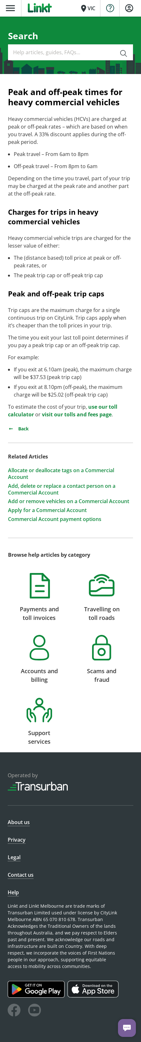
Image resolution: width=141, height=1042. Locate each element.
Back (18, 429)
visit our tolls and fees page (77, 414)
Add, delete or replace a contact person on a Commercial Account (61, 489)
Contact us (21, 874)
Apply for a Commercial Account (47, 510)
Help (13, 892)
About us (19, 822)
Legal (14, 857)
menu (10, 8)
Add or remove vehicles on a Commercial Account (68, 501)
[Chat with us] (127, 1028)
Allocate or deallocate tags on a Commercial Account (61, 473)
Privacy (17, 839)
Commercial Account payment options (54, 519)
